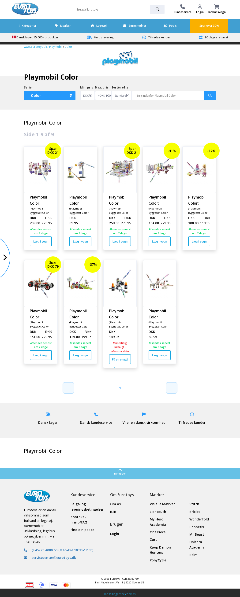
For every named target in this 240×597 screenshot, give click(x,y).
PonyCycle (158, 560)
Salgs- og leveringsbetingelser (84, 506)
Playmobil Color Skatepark (78, 313)
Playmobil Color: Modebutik (159, 200)
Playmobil (55, 47)
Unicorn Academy (196, 544)
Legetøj (99, 26)
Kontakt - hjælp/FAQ (79, 519)
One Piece (157, 532)
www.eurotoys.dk (35, 47)
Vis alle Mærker (162, 504)
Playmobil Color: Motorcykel (119, 313)
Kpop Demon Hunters (160, 550)
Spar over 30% (209, 26)
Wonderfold (199, 519)
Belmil (194, 555)
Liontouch (158, 511)
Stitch (194, 504)
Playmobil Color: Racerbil (38, 313)
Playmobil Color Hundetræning (160, 313)
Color (68, 47)
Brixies (194, 511)
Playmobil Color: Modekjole (197, 200)
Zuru (154, 539)
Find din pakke (82, 529)
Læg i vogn (40, 241)
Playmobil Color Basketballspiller (80, 200)
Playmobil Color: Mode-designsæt (39, 200)
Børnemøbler (134, 26)
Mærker (63, 26)
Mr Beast (196, 534)
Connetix (196, 527)
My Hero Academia (158, 522)
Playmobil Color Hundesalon (120, 200)
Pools (170, 26)
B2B (113, 511)
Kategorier (27, 26)
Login (114, 533)
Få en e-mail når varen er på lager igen (120, 361)
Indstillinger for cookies (119, 594)
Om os (115, 504)
